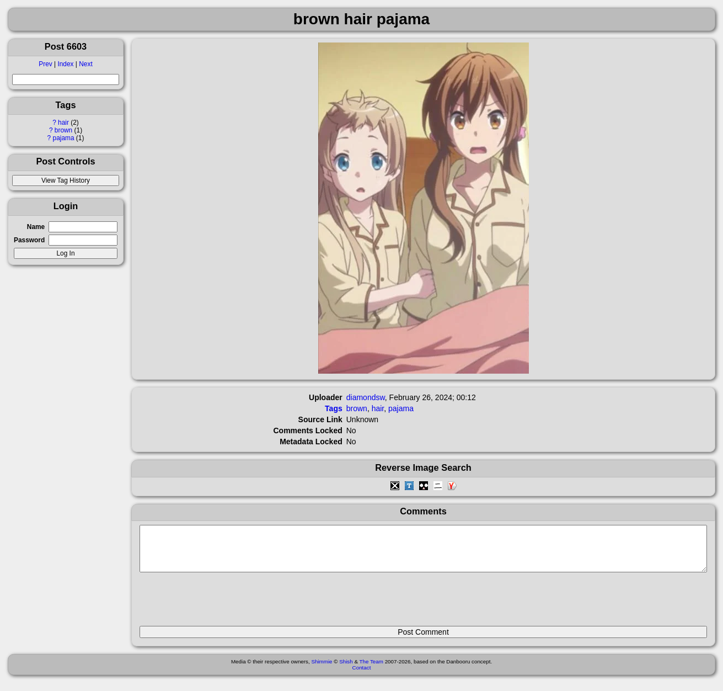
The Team (371, 670)
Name (36, 227)
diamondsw (365, 397)
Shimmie (321, 670)
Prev (45, 64)
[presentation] (223, 603)
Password (29, 240)
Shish (346, 670)
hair (63, 122)
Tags (333, 408)
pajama (63, 138)
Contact (361, 676)
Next (85, 64)
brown (63, 130)
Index (65, 64)
